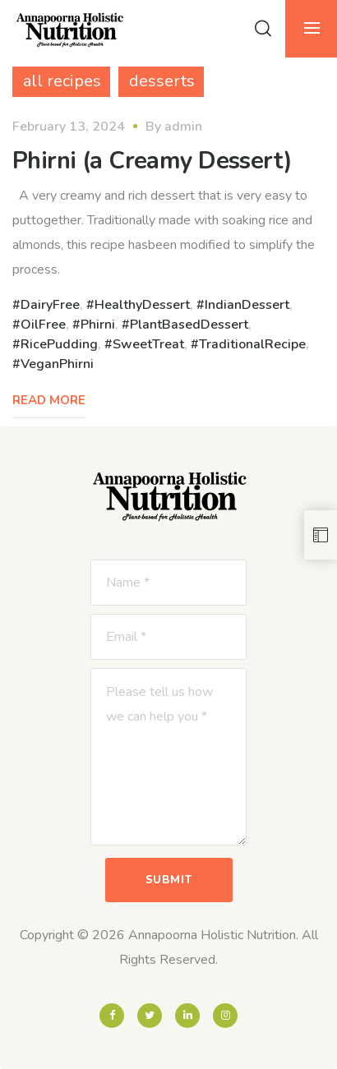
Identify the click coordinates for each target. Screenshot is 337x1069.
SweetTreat (148, 344)
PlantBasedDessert (189, 325)
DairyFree (50, 305)
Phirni (98, 325)
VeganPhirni (57, 364)
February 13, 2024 (68, 126)
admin (183, 126)
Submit (168, 880)
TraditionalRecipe (252, 344)
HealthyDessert (142, 305)
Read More (48, 400)
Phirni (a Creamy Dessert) (152, 161)
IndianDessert (247, 305)
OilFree (43, 325)
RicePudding (59, 344)
